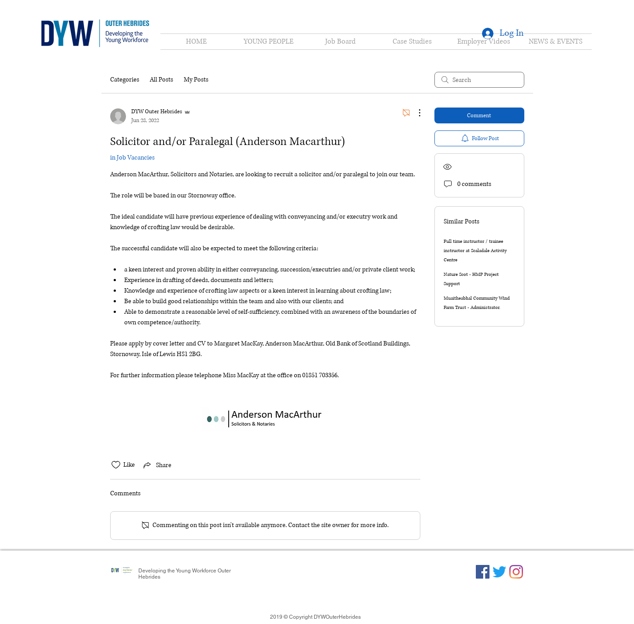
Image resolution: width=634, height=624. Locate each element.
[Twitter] (499, 572)
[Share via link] (156, 465)
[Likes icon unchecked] (116, 465)
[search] (479, 80)
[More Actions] (415, 113)
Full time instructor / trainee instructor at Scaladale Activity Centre (475, 250)
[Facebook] (482, 572)
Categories (124, 79)
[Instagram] (516, 572)
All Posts (161, 79)
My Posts (196, 79)
